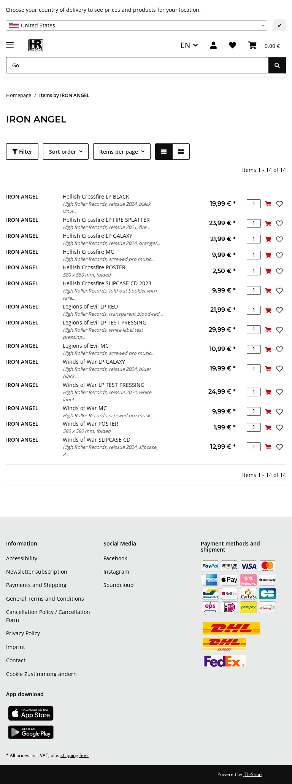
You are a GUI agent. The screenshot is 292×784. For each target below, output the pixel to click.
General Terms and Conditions (45, 598)
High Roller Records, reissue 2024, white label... (107, 396)
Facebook (115, 558)
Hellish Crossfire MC (88, 251)
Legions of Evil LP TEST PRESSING (104, 322)
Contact (15, 660)
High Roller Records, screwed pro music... (108, 259)
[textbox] (136, 25)
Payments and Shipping (36, 584)
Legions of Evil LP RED (90, 306)
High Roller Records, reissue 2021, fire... (106, 227)
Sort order (62, 151)
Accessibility (21, 558)
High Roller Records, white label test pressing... (103, 333)
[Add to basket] (268, 203)
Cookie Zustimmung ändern (41, 673)
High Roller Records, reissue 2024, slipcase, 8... (110, 451)
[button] (213, 45)
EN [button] (185, 45)
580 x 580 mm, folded (87, 274)
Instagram (116, 571)
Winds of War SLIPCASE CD (96, 439)
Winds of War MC (85, 408)
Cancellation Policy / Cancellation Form (48, 615)
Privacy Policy (23, 633)
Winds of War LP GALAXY (94, 361)
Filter (22, 151)
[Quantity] (253, 204)
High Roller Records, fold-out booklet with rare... (110, 294)
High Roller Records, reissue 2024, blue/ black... (107, 373)
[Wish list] (232, 45)
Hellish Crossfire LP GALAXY (97, 235)
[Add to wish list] (278, 204)
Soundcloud (118, 584)
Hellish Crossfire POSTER (94, 267)
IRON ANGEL (22, 196)
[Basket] (264, 45)
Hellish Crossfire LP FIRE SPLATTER (106, 219)
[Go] (137, 65)
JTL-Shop (252, 774)
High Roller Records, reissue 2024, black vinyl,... (107, 207)
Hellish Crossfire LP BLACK (96, 196)
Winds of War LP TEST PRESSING (103, 384)
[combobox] (136, 25)
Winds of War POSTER (90, 423)
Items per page (118, 151)
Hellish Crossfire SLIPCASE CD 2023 (107, 283)
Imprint (15, 646)
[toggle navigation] (10, 41)
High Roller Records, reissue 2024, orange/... (111, 243)
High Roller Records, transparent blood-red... (113, 313)
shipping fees (74, 755)
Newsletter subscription (36, 571)
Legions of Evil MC (86, 345)
